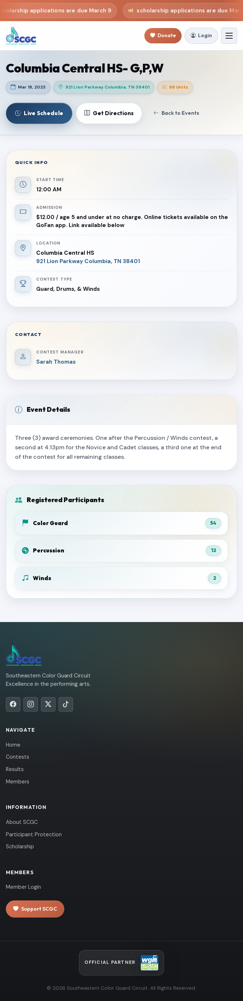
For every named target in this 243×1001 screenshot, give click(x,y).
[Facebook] (13, 704)
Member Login (23, 887)
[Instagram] (30, 704)
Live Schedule (39, 113)
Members (17, 781)
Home (13, 745)
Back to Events (176, 113)
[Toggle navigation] (229, 36)
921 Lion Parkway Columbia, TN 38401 (88, 261)
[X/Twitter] (48, 704)
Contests (17, 757)
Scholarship (20, 846)
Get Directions (109, 113)
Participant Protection (34, 834)
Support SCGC (35, 909)
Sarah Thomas (56, 361)
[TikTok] (65, 704)
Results (15, 769)
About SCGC (22, 822)
